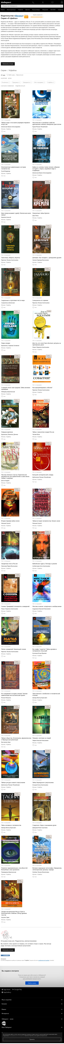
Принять (32, 1039)
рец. (17, 90)
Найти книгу (32, 983)
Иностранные (11, 9)
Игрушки (45, 9)
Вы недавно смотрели (10, 971)
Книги (3, 9)
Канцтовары (36, 9)
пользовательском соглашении (16, 1035)
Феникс (18, 15)
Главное (20, 9)
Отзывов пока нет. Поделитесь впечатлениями (19, 941)
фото (17, 92)
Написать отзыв (8, 64)
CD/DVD (53, 9)
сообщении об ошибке (43, 960)
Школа (27, 9)
